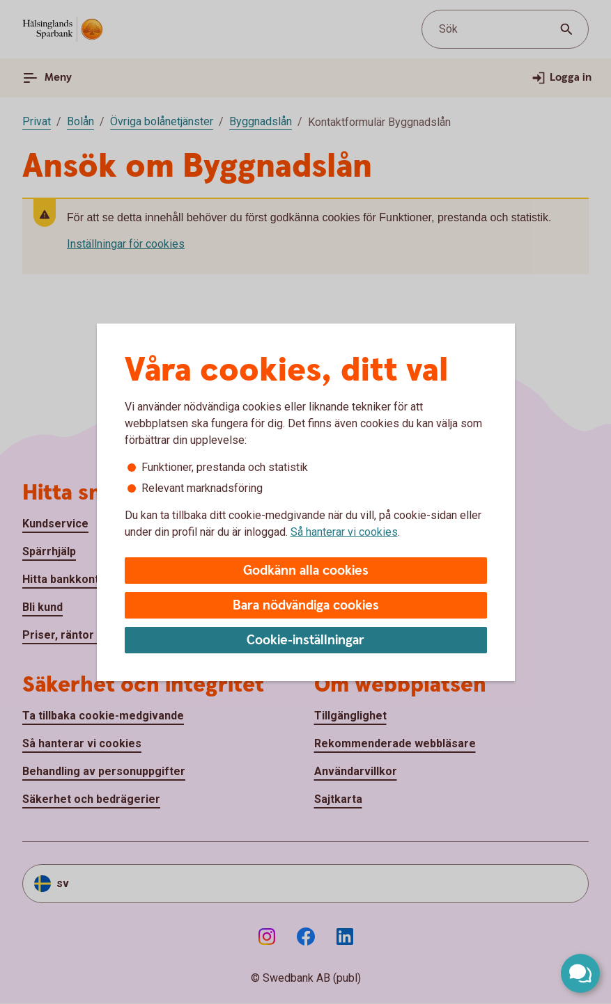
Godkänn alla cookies (306, 571)
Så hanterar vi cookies (344, 532)
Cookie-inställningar (305, 640)
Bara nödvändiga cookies (306, 605)
